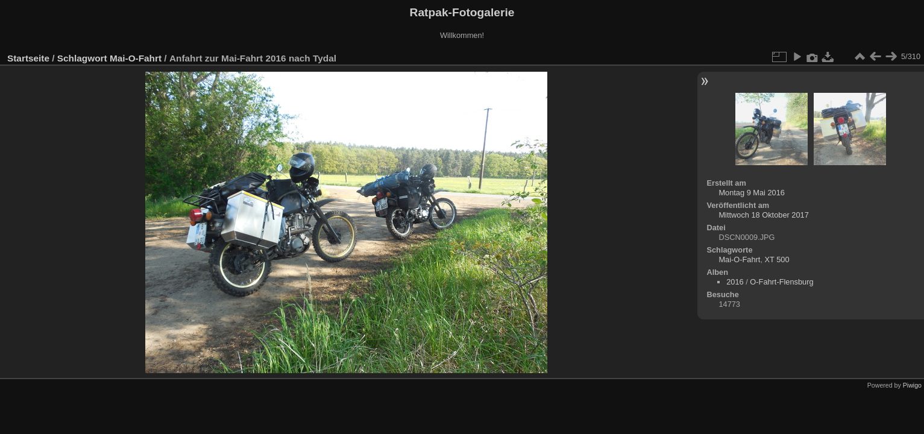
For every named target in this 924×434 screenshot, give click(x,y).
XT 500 (777, 259)
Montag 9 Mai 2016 (751, 192)
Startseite (28, 58)
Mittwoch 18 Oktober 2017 (763, 214)
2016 (734, 281)
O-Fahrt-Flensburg (781, 281)
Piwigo (912, 385)
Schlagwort (82, 58)
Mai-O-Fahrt (136, 58)
